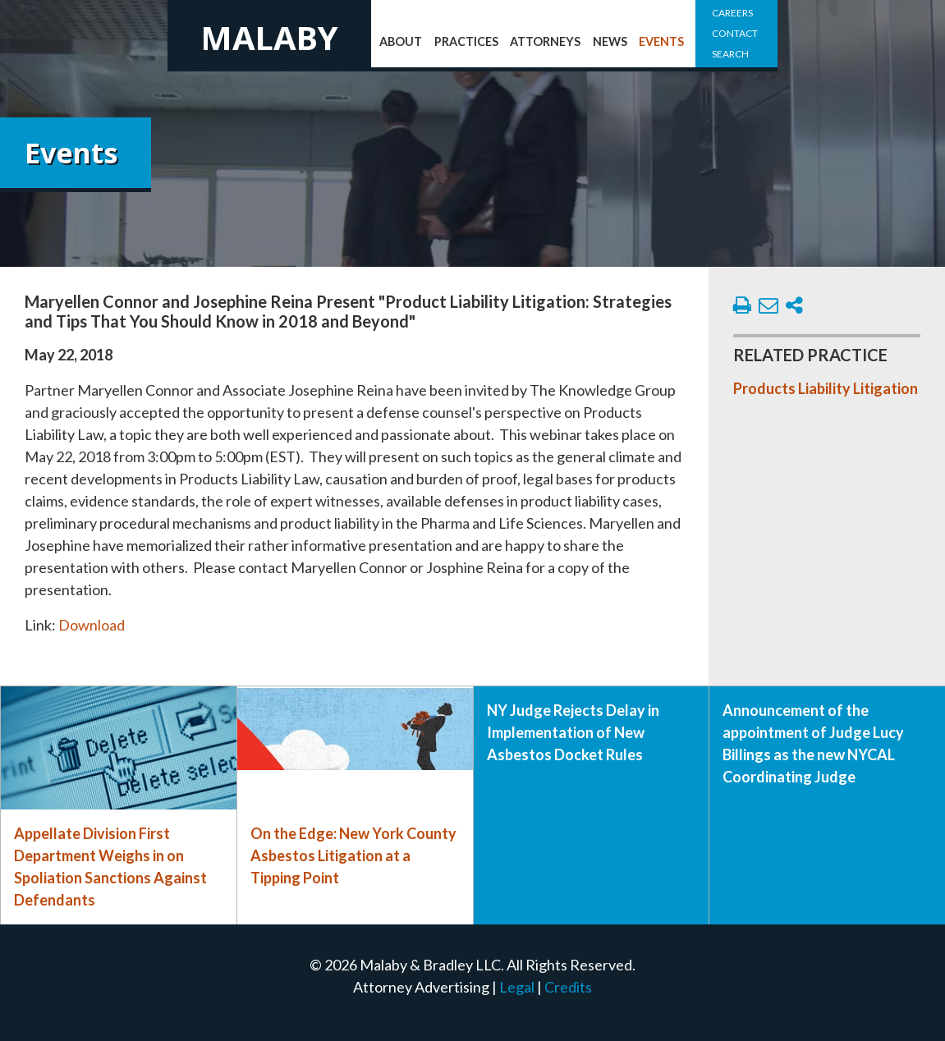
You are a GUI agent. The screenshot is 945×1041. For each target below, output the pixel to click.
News (610, 41)
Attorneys (545, 41)
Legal (516, 987)
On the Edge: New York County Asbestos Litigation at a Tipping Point (353, 855)
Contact (735, 33)
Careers (732, 13)
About (400, 41)
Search (730, 54)
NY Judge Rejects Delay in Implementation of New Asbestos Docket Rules (573, 732)
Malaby (269, 37)
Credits (568, 987)
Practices (466, 41)
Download (91, 625)
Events (661, 41)
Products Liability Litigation (825, 388)
